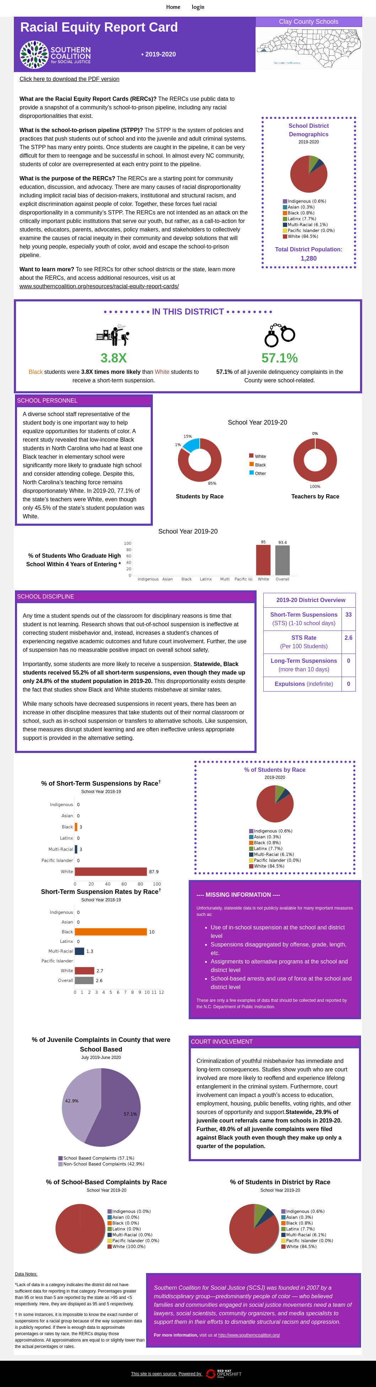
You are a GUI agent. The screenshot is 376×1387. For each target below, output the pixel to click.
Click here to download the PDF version (69, 79)
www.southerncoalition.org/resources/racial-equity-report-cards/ (99, 286)
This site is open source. (154, 1373)
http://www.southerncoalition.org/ (249, 1335)
